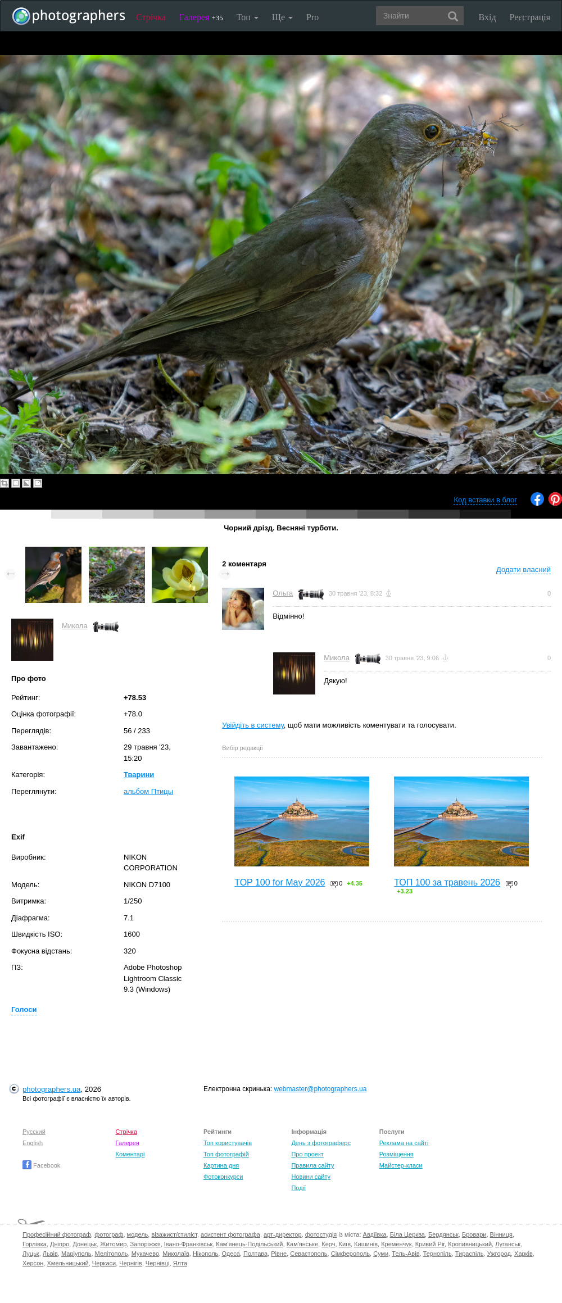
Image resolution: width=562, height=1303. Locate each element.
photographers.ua (51, 1089)
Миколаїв (175, 1253)
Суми (380, 1253)
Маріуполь (76, 1253)
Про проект (307, 1154)
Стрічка (151, 17)
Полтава (255, 1253)
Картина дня (221, 1165)
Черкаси (104, 1263)
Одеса (230, 1253)
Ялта (180, 1263)
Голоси (24, 1009)
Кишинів (366, 1244)
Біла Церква (407, 1234)
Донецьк (84, 1244)
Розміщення (396, 1154)
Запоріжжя (145, 1244)
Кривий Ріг (430, 1244)
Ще (282, 17)
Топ (248, 17)
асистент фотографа (230, 1234)
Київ (345, 1244)
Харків (523, 1253)
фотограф (108, 1234)
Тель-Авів (405, 1253)
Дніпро (59, 1244)
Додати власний (523, 569)
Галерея (201, 17)
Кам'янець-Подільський (249, 1244)
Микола (75, 625)
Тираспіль (469, 1253)
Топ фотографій (226, 1154)
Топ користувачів (227, 1142)
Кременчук (396, 1244)
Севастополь (308, 1253)
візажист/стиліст (174, 1234)
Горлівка (34, 1244)
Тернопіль (437, 1253)
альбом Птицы (148, 791)
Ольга (283, 593)
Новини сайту (310, 1176)
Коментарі (130, 1154)
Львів (50, 1253)
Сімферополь (350, 1253)
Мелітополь (111, 1253)
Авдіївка (375, 1234)
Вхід (487, 17)
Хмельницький (68, 1263)
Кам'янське (303, 1244)
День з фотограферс (321, 1142)
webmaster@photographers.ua (320, 1089)
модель (137, 1234)
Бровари (474, 1234)
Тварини (139, 774)
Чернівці (158, 1263)
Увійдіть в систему (253, 725)
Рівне (279, 1253)
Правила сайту (312, 1165)
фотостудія (321, 1234)
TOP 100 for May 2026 (279, 882)
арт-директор (283, 1234)
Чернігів (130, 1263)
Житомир (113, 1244)
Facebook (41, 1165)
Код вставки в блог (485, 500)
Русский (34, 1131)
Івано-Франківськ (188, 1244)
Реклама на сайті (404, 1142)
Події (298, 1187)
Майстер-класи (401, 1165)
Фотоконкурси (223, 1176)
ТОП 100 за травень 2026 (447, 882)
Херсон (32, 1263)
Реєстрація (530, 17)
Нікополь (205, 1253)
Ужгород (499, 1253)
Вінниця (501, 1234)
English (32, 1142)
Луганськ (507, 1244)
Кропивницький (470, 1244)
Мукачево (145, 1253)
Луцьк (30, 1253)
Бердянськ (443, 1234)
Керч (328, 1244)
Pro (312, 17)
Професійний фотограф (56, 1234)
